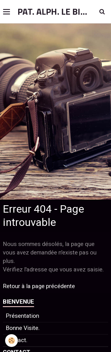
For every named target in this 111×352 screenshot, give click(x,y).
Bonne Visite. (23, 328)
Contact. (17, 340)
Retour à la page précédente (39, 286)
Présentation (22, 315)
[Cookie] (11, 340)
